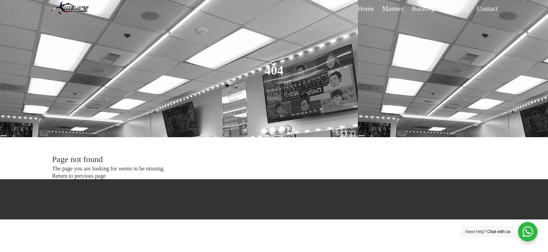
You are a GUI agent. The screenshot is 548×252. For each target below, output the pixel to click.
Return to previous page (79, 176)
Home (274, 98)
